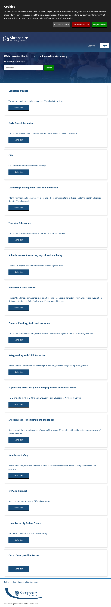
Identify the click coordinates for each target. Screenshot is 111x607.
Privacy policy (10, 582)
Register (91, 45)
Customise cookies (62, 25)
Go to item (18, 107)
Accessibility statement (28, 582)
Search (49, 67)
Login (104, 45)
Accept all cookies (99, 25)
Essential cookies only (81, 25)
